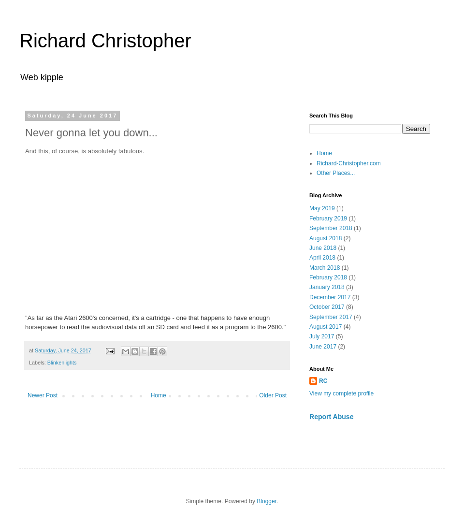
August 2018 (325, 238)
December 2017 (329, 297)
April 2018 (322, 257)
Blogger (266, 501)
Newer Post (43, 395)
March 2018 (324, 267)
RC (323, 381)
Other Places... (336, 173)
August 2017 (325, 326)
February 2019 (328, 218)
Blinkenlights (62, 362)
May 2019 (322, 208)
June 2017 (322, 346)
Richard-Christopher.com (349, 163)
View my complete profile (341, 393)
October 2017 (327, 307)
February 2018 (328, 277)
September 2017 (330, 317)
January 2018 (327, 287)
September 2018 (330, 228)
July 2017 (321, 336)
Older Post (273, 395)
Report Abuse (331, 417)
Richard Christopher (105, 40)
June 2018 (322, 248)
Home (158, 395)
